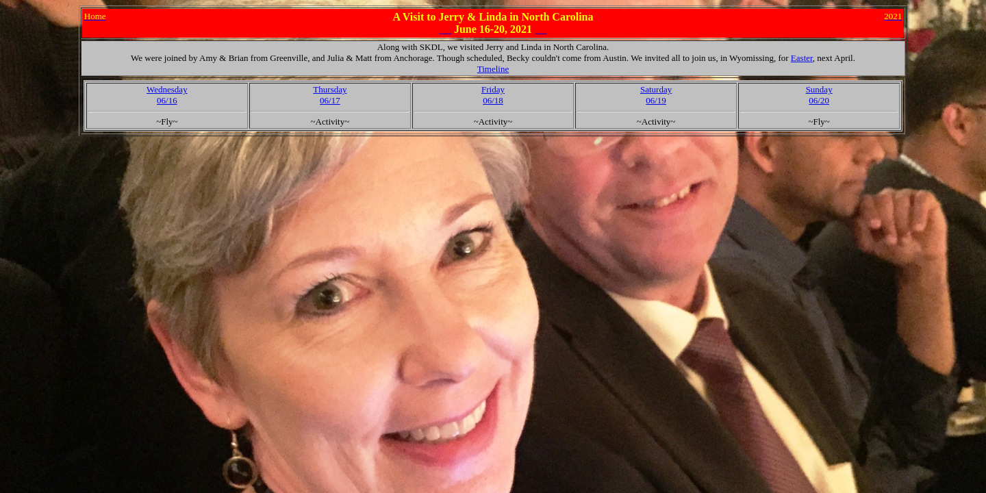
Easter (802, 58)
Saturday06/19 (656, 94)
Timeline (493, 69)
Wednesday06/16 (167, 94)
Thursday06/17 (329, 94)
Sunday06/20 (819, 94)
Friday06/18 (493, 94)
